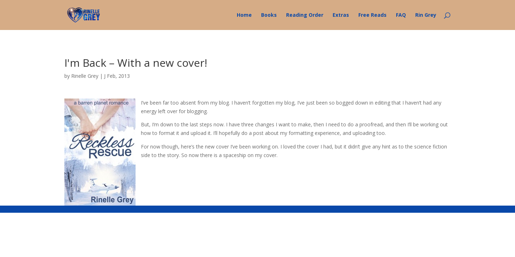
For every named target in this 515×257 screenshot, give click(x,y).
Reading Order (304, 15)
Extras (341, 15)
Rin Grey (425, 15)
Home (244, 15)
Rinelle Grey (84, 75)
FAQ (401, 15)
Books (269, 15)
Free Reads (372, 15)
